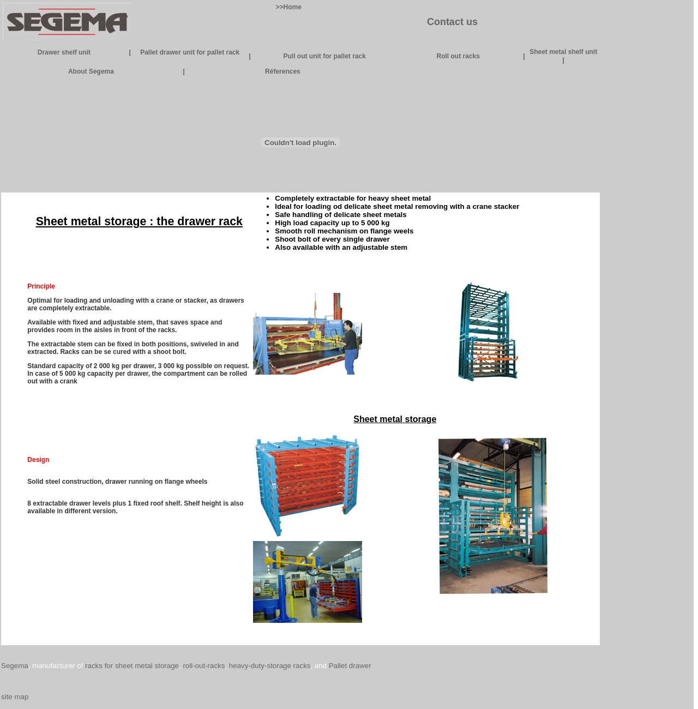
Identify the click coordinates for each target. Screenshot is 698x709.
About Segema (91, 71)
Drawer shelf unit (64, 52)
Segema (14, 666)
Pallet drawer (350, 666)
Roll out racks (457, 56)
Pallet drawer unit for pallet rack (189, 52)
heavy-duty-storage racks (270, 666)
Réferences (282, 71)
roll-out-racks (204, 666)
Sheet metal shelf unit (563, 52)
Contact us (452, 21)
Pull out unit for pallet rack (324, 56)
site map (14, 697)
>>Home (289, 7)
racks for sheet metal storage (132, 666)
